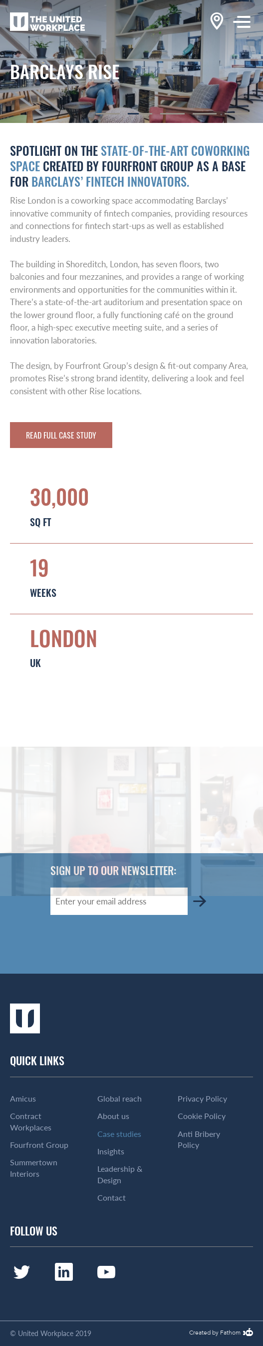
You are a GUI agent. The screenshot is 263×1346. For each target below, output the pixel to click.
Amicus (23, 1098)
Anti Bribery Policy (199, 1139)
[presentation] (126, 944)
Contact (111, 1197)
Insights (110, 1151)
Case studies (119, 1133)
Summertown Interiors (33, 1168)
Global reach (119, 1098)
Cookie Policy (202, 1116)
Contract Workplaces (30, 1121)
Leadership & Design (119, 1174)
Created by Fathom (215, 1333)
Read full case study (61, 435)
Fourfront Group (39, 1144)
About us (113, 1116)
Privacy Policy (202, 1098)
